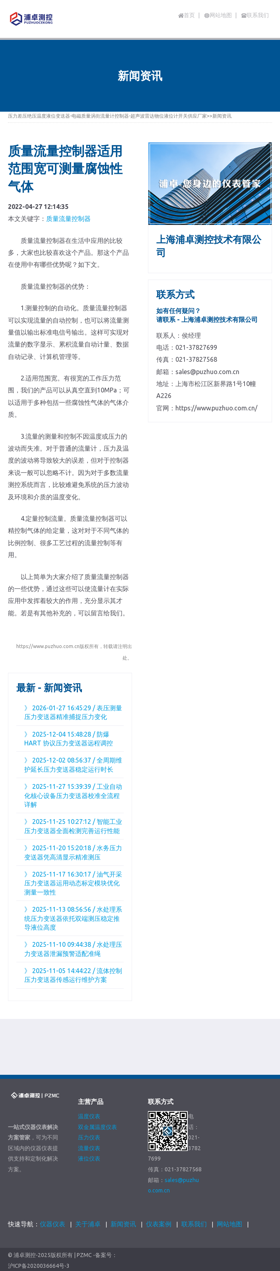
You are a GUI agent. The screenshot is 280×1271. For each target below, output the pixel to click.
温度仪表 (89, 1116)
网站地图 (229, 1224)
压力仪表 (89, 1137)
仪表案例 (158, 1224)
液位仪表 (89, 1158)
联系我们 (194, 1224)
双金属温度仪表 (97, 1127)
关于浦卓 (88, 1224)
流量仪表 (89, 1148)
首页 (186, 15)
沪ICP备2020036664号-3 (39, 1266)
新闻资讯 (221, 115)
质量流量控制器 (68, 218)
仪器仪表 (52, 1224)
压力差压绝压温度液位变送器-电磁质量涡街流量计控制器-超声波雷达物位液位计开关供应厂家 (107, 115)
